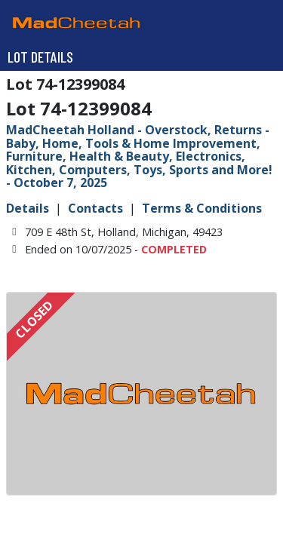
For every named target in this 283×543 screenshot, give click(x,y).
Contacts (95, 208)
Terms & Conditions (202, 208)
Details (27, 208)
